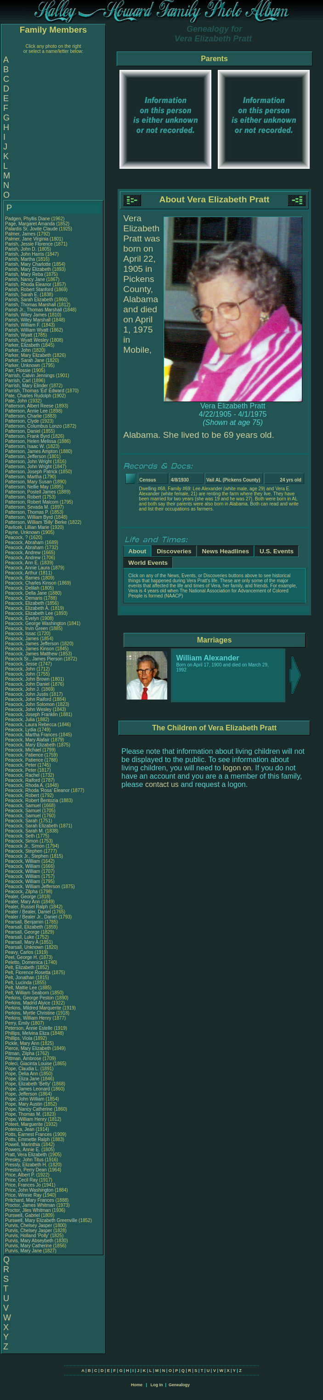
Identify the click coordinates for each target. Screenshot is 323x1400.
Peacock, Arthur (22, 572)
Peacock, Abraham (25, 542)
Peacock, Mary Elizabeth (30, 744)
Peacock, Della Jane (26, 593)
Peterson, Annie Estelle (28, 1028)
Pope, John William (25, 1099)
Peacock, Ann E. (22, 562)
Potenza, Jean (20, 1129)
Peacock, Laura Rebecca (31, 724)
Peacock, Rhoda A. (24, 785)
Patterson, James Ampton (31, 451)
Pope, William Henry (26, 1119)
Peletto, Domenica (24, 962)
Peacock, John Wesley (28, 709)
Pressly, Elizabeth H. (26, 1164)
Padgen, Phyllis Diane (27, 218)
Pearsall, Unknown (25, 947)
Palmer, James (21, 233)
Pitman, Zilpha (20, 1053)
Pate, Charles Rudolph (28, 395)
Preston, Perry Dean (26, 1169)
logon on (237, 768)
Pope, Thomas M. (23, 1114)
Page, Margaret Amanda (30, 223)
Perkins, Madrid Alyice (27, 1002)
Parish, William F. (22, 324)
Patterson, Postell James (30, 491)
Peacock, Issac (21, 633)
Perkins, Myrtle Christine (30, 1013)
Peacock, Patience (25, 754)
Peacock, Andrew (23, 552)
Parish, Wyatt (19, 335)
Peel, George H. (21, 957)
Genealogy (179, 1385)
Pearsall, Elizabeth (25, 927)
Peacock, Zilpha (22, 891)
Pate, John (16, 400)
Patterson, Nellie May (27, 486)
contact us (162, 784)
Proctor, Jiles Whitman (28, 1210)
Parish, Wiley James (26, 314)
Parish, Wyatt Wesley (27, 340)
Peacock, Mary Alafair (27, 739)
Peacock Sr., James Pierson (33, 658)
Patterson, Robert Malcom (31, 502)
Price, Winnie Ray (23, 1195)
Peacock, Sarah (22, 820)
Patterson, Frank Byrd (27, 436)
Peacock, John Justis (26, 694)
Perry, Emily (18, 1023)
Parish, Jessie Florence (29, 244)
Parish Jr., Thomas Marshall (33, 309)
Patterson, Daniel (23, 431)
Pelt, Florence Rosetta (28, 972)
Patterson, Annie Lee (26, 410)
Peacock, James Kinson (29, 648)
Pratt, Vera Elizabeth (26, 1154)
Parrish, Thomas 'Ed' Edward (34, 390)
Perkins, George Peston (29, 997)
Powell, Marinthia (23, 1144)
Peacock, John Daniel (27, 684)
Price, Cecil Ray (21, 1179)
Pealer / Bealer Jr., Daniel (31, 916)
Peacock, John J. (22, 689)
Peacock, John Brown (27, 679)
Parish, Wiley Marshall (28, 319)
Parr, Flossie (18, 370)
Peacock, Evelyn (22, 618)
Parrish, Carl (18, 380)
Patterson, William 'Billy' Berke (36, 522)
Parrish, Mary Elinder (26, 385)
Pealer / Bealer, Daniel (28, 911)
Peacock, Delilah (22, 588)
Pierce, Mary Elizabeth (28, 1048)
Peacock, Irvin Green (26, 628)
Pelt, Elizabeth (20, 967)
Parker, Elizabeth (23, 345)
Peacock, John (20, 668)
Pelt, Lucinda (19, 982)
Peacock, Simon (22, 840)
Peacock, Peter (21, 765)
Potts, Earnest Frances (28, 1134)
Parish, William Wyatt (26, 330)
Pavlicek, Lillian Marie (27, 527)
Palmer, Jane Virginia (26, 238)
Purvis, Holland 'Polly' (27, 1235)
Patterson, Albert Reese (29, 405)
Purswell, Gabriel (23, 1215)
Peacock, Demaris (24, 598)
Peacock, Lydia (21, 729)
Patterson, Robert (23, 496)
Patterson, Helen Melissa (30, 441)
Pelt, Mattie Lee (21, 987)
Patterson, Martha (24, 476)
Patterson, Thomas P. (27, 512)
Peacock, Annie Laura (27, 567)
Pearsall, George (23, 932)
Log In (156, 1385)
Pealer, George (21, 896)
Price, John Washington (29, 1190)
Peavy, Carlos (19, 952)
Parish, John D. (20, 249)
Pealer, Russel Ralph (26, 906)
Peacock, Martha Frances (31, 734)
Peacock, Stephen (24, 851)
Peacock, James (22, 638)
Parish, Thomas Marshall (30, 304)
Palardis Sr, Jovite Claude (31, 228)
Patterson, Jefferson (26, 456)
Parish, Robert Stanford (29, 289)
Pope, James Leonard (27, 1088)
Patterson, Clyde (22, 421)
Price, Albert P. (20, 1174)
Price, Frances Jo (23, 1185)
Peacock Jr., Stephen (27, 856)
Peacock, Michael (23, 749)
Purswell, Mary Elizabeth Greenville (41, 1220)
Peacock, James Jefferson (32, 643)
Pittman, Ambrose (24, 1058)
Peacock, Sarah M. (24, 830)
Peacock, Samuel (23, 805)
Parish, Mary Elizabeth (28, 269)
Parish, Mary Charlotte (28, 264)
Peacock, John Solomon (30, 704)
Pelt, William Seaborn (27, 992)
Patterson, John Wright (28, 461)
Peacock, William (23, 861)
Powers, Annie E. (22, 1149)
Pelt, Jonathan (20, 977)
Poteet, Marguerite (24, 1124)
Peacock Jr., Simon (25, 846)
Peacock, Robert (22, 795)
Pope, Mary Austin (23, 1104)
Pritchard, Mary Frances (29, 1200)
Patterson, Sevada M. (27, 507)
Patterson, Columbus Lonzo (33, 426)
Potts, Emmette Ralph (27, 1139)
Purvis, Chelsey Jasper (28, 1225)
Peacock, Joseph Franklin (31, 714)
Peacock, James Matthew (31, 653)
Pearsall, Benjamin (25, 921)
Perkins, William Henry (28, 1018)
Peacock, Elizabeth (25, 603)
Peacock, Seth (20, 835)
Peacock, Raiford (23, 780)
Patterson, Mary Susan (28, 481)
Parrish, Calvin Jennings (30, 375)
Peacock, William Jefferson (32, 886)
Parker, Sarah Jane (25, 360)
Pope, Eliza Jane (22, 1078)
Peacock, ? (17, 537)
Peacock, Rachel (23, 775)
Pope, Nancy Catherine (28, 1109)
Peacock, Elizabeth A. (27, 608)
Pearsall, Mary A (21, 942)
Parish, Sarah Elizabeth (29, 299)
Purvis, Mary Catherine (28, 1245)
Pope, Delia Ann (21, 1073)
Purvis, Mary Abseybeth (29, 1240)
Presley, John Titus (24, 1159)
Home (136, 1385)
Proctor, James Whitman (30, 1205)
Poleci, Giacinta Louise (28, 1063)
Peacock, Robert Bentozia (31, 800)
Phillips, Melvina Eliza (27, 1033)
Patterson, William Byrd (29, 517)
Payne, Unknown (23, 532)
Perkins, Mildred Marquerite (33, 1007)
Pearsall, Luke (20, 937)
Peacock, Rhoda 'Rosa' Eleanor (37, 790)
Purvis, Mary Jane (23, 1250)
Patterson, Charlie (24, 416)
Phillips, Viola (19, 1038)
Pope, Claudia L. (22, 1068)
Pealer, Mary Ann (22, 901)
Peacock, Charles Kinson (31, 582)
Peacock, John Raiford (28, 699)
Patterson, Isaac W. (25, 446)
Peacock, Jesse (22, 663)
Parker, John (18, 350)
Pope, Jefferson (22, 1093)
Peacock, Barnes (23, 577)
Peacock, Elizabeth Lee (29, 613)
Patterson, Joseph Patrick (31, 471)
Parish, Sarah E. (22, 294)
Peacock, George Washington (35, 623)
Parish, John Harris (24, 254)
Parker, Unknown (23, 365)
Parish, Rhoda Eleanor (28, 284)
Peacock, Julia (20, 719)
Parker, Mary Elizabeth (28, 355)
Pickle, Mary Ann (22, 1043)
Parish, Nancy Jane (25, 279)
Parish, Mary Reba (24, 274)
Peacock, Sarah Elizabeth (31, 825)
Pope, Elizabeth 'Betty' (28, 1083)
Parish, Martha (20, 259)
